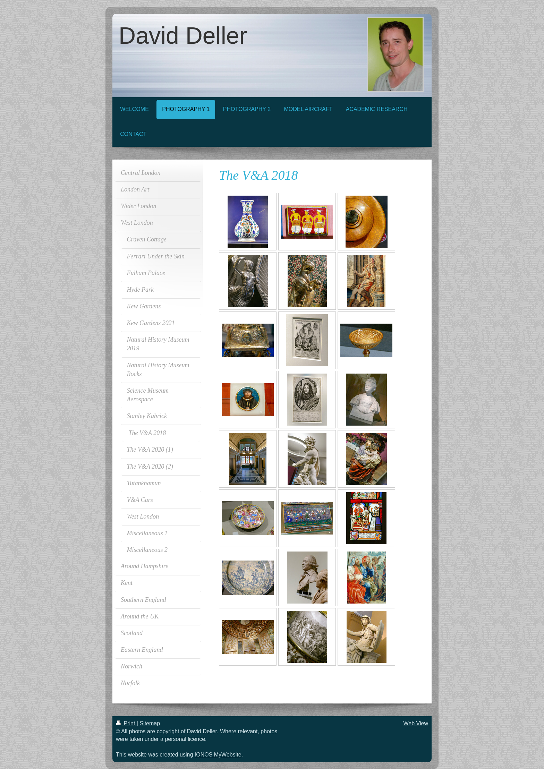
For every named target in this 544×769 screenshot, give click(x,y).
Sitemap (149, 723)
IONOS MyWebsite (218, 755)
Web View (415, 723)
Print (126, 723)
